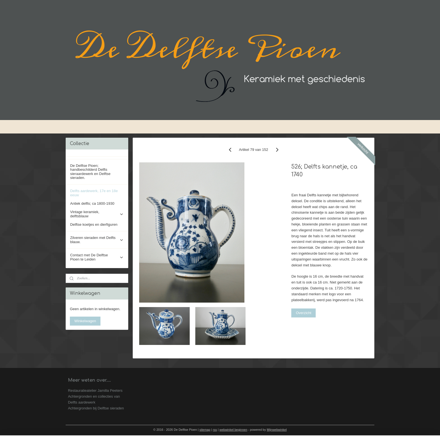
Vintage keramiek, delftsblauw (97, 214)
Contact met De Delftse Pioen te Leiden (97, 257)
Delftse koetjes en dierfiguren (93, 224)
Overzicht (303, 313)
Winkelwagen (85, 321)
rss (215, 429)
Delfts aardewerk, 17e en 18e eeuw (94, 193)
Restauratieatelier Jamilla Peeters (95, 390)
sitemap (205, 429)
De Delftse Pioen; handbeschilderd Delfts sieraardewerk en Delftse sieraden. (90, 171)
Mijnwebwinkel (277, 429)
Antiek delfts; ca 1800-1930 (92, 203)
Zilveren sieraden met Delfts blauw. (97, 240)
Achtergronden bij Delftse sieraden (96, 408)
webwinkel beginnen (233, 429)
